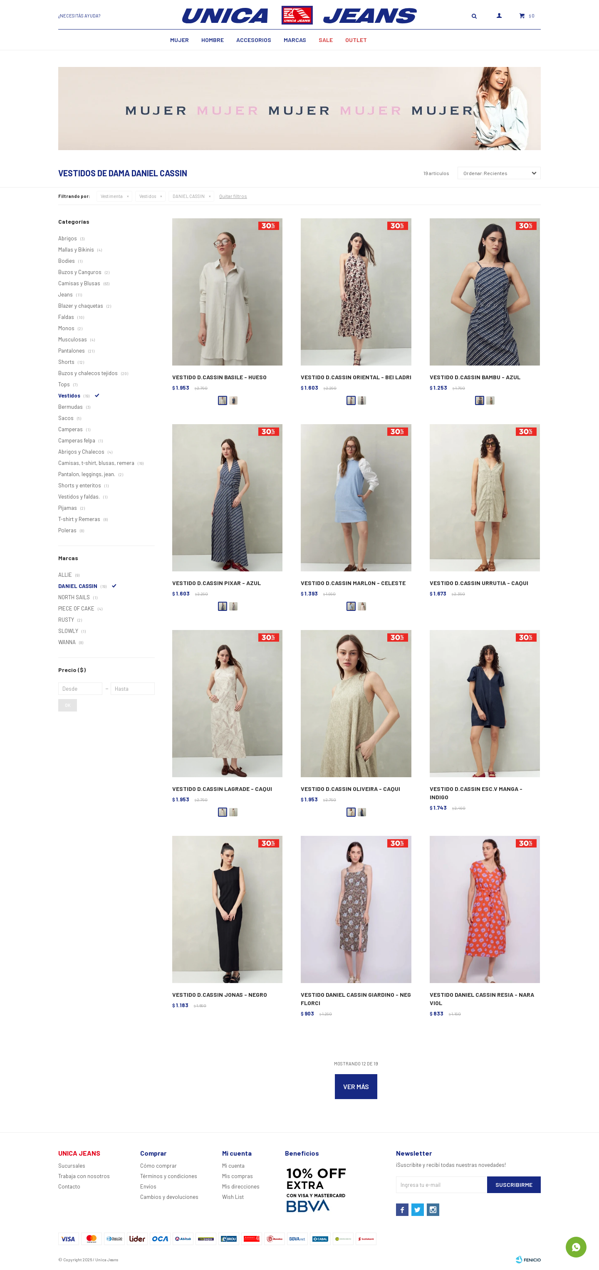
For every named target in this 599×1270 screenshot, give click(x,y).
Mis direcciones (241, 1186)
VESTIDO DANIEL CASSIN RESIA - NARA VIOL (482, 998)
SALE (326, 39)
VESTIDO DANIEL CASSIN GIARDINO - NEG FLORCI (356, 998)
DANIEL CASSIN (189, 196)
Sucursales (71, 1165)
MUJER (179, 39)
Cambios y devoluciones (169, 1196)
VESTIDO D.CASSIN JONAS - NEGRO (219, 994)
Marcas (295, 39)
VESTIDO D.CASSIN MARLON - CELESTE (353, 582)
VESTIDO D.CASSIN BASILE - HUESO (219, 377)
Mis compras (237, 1176)
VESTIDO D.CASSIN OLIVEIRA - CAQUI (350, 788)
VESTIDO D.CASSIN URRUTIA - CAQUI (479, 582)
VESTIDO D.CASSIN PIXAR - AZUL (216, 582)
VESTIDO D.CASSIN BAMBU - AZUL (475, 377)
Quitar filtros (233, 196)
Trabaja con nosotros (84, 1176)
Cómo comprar (158, 1165)
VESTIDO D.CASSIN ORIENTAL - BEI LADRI (356, 377)
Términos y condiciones (168, 1176)
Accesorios (253, 39)
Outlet (356, 39)
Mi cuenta (233, 1165)
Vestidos (147, 196)
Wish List (233, 1196)
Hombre (212, 39)
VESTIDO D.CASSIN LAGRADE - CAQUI (222, 788)
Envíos (148, 1186)
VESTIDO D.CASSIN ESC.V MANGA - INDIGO (476, 793)
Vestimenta (112, 196)
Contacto (69, 1186)
